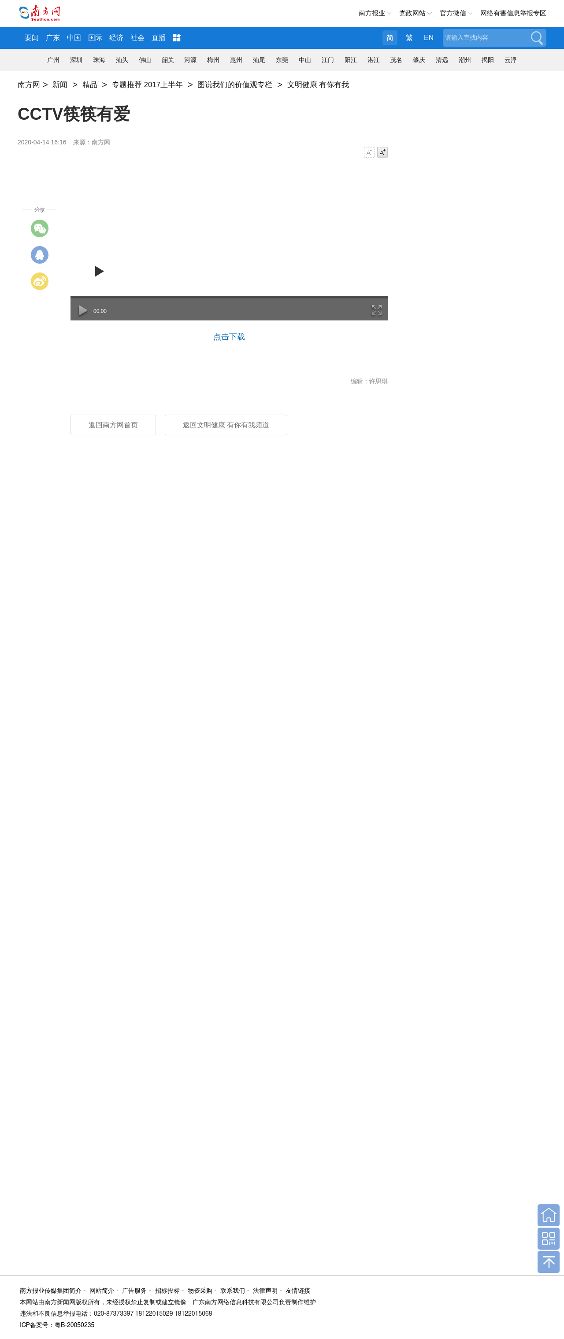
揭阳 (488, 59)
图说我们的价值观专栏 (234, 85)
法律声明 (265, 1291)
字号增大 (382, 152)
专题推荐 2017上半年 (147, 85)
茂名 (396, 59)
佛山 (145, 59)
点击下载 (229, 336)
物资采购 (200, 1291)
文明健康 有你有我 (318, 85)
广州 (53, 59)
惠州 (236, 59)
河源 (190, 59)
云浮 (511, 59)
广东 (53, 37)
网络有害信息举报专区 (513, 13)
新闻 (59, 85)
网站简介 (101, 1291)
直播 (159, 37)
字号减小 (369, 152)
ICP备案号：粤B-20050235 (57, 1325)
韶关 (168, 59)
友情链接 (298, 1291)
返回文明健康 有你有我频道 (226, 425)
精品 (89, 85)
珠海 (99, 59)
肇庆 (419, 59)
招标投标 (167, 1291)
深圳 (76, 59)
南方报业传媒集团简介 (51, 1291)
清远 (442, 59)
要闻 (32, 37)
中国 (74, 37)
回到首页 (549, 1215)
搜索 (536, 38)
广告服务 (134, 1291)
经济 (116, 37)
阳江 (351, 59)
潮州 (465, 59)
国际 (95, 37)
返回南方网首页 (113, 425)
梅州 (213, 59)
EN (429, 37)
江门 (328, 59)
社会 (137, 37)
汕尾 (259, 59)
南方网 (29, 85)
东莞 (282, 59)
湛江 (373, 59)
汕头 (122, 59)
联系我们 (232, 1291)
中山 (305, 59)
